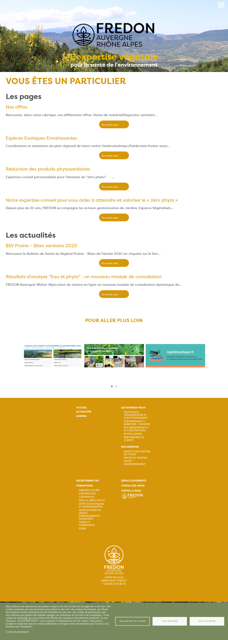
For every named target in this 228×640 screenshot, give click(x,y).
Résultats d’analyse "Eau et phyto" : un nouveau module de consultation (84, 276)
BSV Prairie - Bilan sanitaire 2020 (41, 246)
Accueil (81, 407)
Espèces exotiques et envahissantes (91, 505)
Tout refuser (169, 621)
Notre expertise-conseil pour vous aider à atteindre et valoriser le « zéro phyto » (92, 200)
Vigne (82, 528)
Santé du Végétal (135, 457)
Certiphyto (86, 497)
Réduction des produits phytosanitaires (48, 169)
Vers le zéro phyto (92, 500)
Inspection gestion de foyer (137, 453)
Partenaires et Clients (134, 439)
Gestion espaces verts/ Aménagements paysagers (90, 514)
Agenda (81, 416)
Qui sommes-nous (133, 407)
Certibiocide (87, 493)
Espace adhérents (133, 480)
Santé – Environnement (135, 462)
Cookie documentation (17, 631)
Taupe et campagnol (87, 524)
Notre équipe (133, 433)
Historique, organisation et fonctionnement (136, 414)
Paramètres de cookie (133, 621)
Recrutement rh (87, 480)
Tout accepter (206, 621)
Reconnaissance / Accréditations (136, 429)
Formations (84, 485)
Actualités (83, 411)
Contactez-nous (132, 485)
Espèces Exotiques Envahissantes (41, 138)
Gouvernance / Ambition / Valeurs (137, 423)
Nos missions (130, 447)
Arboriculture (89, 490)
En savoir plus (110, 124)
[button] (112, 386)
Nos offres (16, 107)
